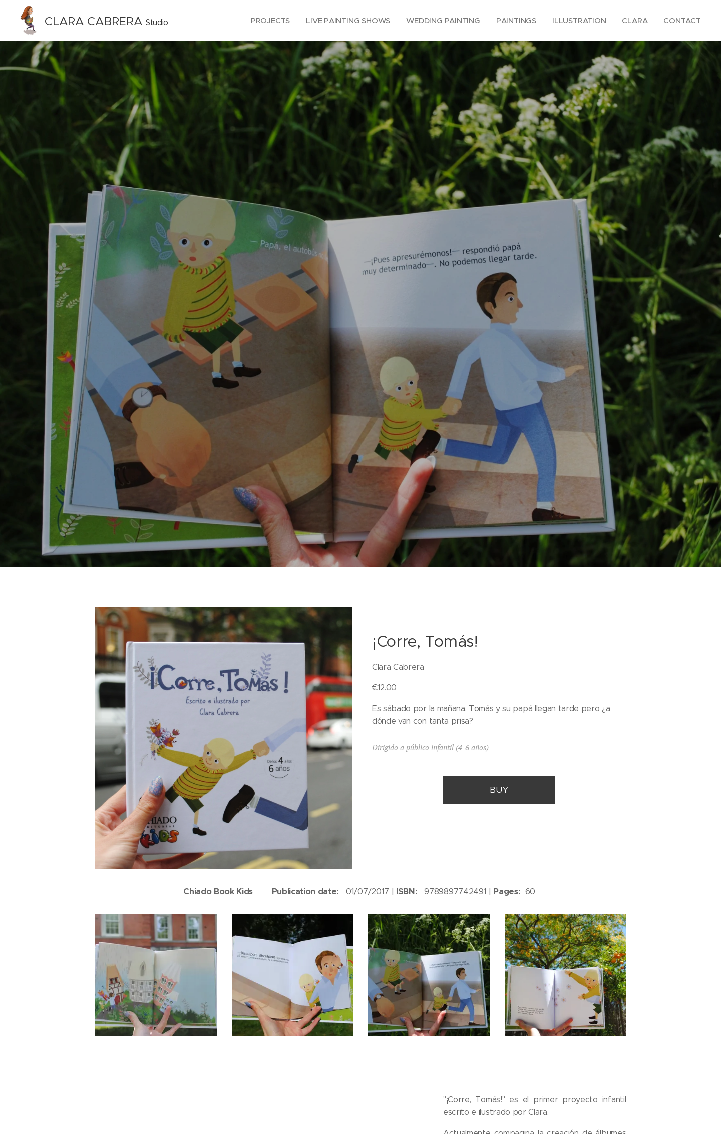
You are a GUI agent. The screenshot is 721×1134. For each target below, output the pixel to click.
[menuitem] (265, 20)
